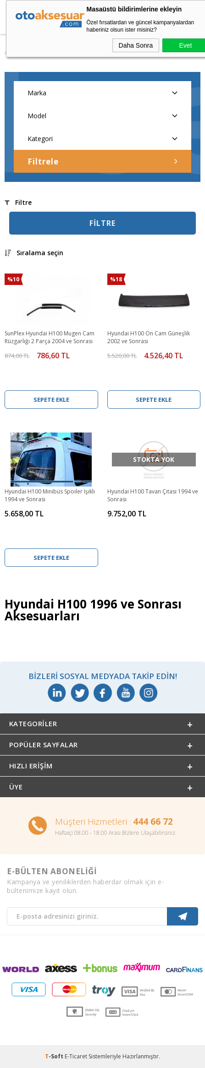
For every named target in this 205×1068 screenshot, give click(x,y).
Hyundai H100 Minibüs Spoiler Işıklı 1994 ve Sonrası (50, 495)
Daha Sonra (136, 45)
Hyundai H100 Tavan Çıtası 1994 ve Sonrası (152, 495)
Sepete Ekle (51, 399)
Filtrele (102, 161)
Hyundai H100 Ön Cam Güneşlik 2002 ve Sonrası (148, 337)
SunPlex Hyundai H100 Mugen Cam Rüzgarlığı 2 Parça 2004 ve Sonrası (49, 337)
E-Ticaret (76, 1056)
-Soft (55, 1056)
